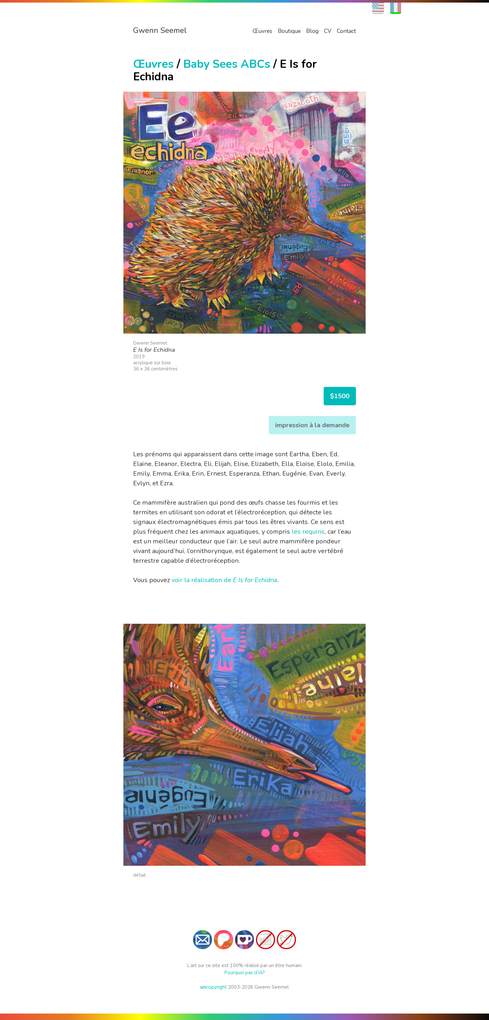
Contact (346, 31)
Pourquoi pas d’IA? (244, 972)
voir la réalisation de (224, 580)
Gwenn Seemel (160, 30)
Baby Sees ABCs (226, 64)
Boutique (289, 31)
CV (327, 31)
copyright (213, 987)
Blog (312, 31)
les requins (308, 531)
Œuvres (262, 31)
